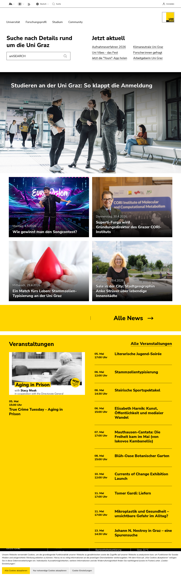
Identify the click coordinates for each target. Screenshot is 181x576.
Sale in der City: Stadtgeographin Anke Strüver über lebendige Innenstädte (125, 291)
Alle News (128, 318)
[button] (11, 4)
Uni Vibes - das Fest (105, 53)
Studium (57, 22)
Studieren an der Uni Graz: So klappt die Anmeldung (81, 85)
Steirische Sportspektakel (137, 390)
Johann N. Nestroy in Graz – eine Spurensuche (143, 533)
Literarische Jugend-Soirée (138, 353)
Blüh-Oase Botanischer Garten (142, 455)
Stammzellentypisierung (136, 372)
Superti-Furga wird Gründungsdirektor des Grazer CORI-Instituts (128, 227)
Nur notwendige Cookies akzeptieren (49, 570)
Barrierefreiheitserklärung (108, 549)
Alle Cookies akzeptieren (16, 570)
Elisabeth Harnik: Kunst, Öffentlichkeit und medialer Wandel (139, 413)
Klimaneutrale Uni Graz (148, 47)
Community (75, 22)
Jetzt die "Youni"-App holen (109, 58)
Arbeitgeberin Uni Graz (148, 58)
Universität (13, 22)
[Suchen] (65, 56)
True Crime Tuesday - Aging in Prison (36, 412)
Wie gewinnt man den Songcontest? (45, 231)
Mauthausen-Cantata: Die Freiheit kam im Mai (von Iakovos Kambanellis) (137, 437)
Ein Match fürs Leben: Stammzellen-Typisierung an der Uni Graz (45, 293)
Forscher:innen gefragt (147, 53)
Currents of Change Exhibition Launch (141, 476)
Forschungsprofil (36, 22)
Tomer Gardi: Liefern (133, 493)
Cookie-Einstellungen (82, 570)
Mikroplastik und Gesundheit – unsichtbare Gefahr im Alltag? (142, 514)
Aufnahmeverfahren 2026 (109, 47)
